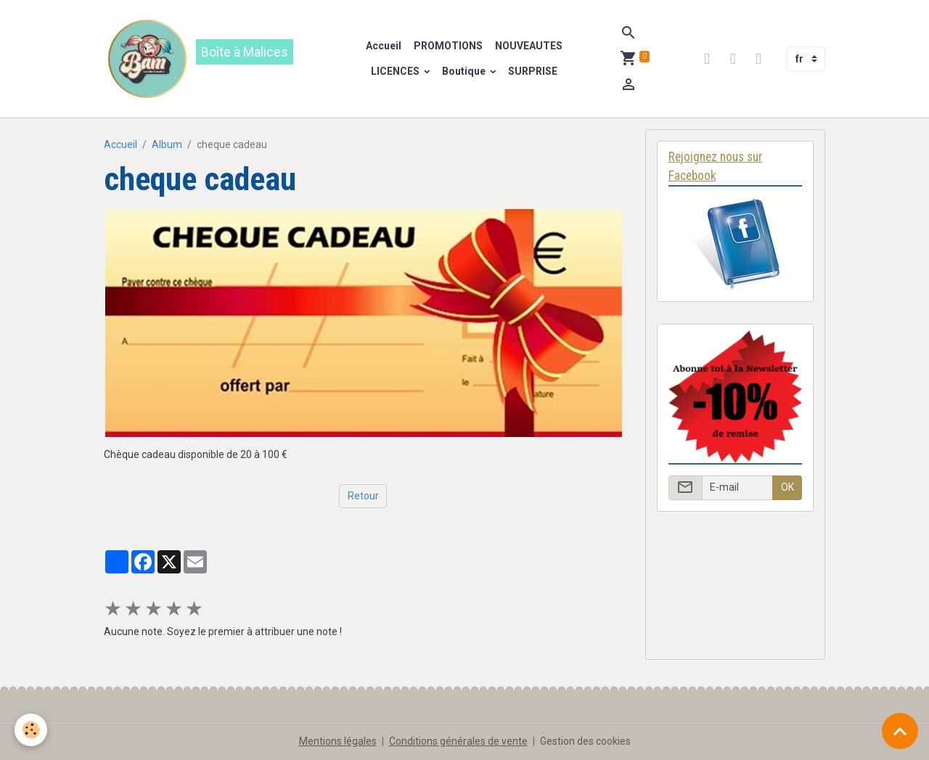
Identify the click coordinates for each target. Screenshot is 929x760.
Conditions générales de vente (458, 741)
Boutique (465, 71)
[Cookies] (31, 730)
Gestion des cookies (585, 741)
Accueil (383, 46)
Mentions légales (338, 741)
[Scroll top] (900, 731)
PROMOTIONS (447, 46)
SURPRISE (532, 71)
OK (787, 487)
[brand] (211, 58)
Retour (363, 496)
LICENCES (396, 71)
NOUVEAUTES (527, 46)
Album (167, 144)
